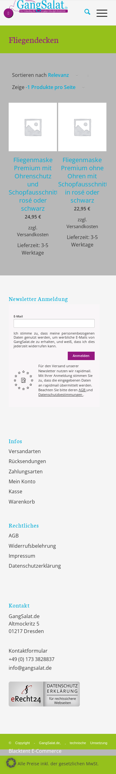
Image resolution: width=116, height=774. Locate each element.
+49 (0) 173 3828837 (31, 659)
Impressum (22, 555)
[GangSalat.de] (48, 12)
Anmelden (81, 355)
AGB (82, 389)
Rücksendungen (27, 461)
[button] (11, 763)
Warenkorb (22, 501)
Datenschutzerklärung (35, 565)
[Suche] (84, 12)
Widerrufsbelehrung (32, 545)
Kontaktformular (28, 650)
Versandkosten (33, 234)
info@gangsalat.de (30, 667)
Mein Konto (22, 481)
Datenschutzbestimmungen (60, 394)
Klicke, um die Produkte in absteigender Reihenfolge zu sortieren (88, 76)
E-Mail (18, 316)
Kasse (15, 491)
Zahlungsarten (26, 471)
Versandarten (25, 451)
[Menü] (98, 12)
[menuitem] (84, 12)
